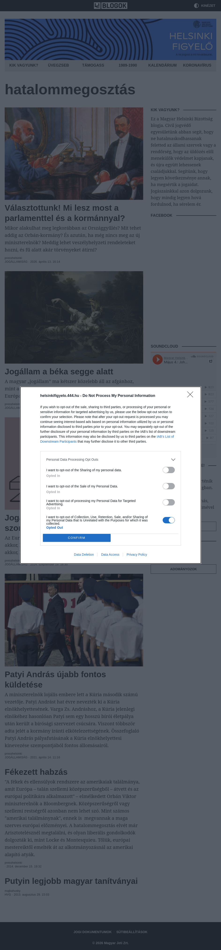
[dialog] (110, 475)
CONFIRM (77, 538)
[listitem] (110, 459)
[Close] (191, 395)
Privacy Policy (137, 554)
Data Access (110, 554)
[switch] (169, 470)
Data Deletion (84, 554)
